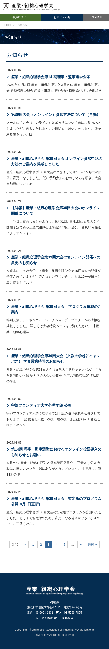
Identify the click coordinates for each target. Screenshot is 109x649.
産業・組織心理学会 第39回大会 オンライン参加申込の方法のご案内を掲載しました (56, 161)
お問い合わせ (62, 17)
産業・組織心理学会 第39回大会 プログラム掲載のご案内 (56, 309)
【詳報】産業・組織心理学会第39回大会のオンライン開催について (55, 210)
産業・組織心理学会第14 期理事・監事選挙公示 (50, 77)
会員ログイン (20, 17)
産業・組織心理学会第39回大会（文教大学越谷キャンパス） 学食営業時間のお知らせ (55, 358)
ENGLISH (96, 17)
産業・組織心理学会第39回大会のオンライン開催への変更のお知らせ (55, 260)
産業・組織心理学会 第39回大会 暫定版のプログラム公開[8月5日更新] (56, 501)
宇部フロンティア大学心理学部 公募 (41, 405)
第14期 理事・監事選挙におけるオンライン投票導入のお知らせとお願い (56, 452)
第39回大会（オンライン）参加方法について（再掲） (55, 115)
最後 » (92, 544)
